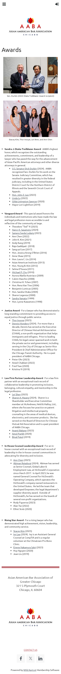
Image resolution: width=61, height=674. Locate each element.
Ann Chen (18, 459)
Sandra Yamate (19, 298)
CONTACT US (30, 649)
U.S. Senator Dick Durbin (24, 168)
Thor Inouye (18, 320)
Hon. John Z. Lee (20, 194)
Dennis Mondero (20, 323)
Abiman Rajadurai (22, 463)
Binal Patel (17, 436)
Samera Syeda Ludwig (23, 233)
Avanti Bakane (19, 430)
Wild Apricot (29, 669)
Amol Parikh (18, 433)
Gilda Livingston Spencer (24, 201)
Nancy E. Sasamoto (21, 229)
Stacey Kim (19, 531)
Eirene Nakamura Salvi (24, 547)
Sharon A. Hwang (20, 397)
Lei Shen (16, 394)
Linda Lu (16, 198)
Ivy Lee (16, 534)
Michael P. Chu (19, 272)
